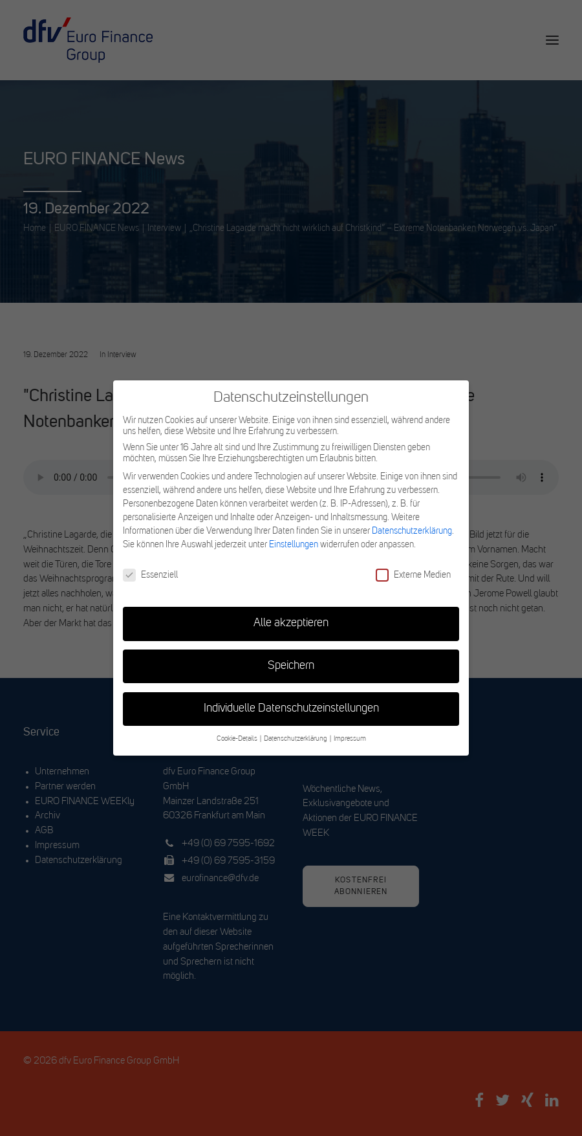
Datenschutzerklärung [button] (296, 739)
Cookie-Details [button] (238, 739)
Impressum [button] (350, 739)
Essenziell (150, 575)
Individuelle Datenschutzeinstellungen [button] (291, 708)
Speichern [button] (291, 666)
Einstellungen (293, 544)
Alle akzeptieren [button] (291, 623)
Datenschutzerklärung (412, 531)
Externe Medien (413, 575)
